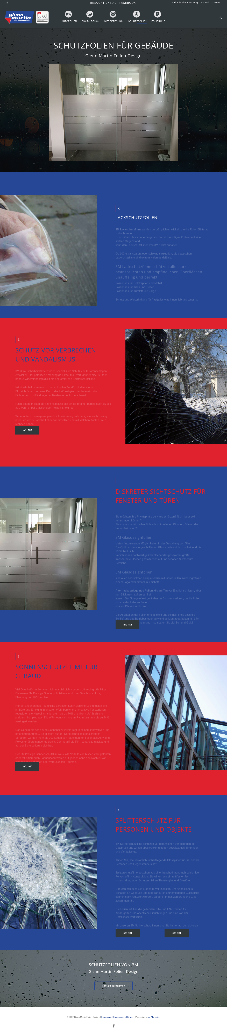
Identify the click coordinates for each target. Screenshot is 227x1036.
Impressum (106, 1017)
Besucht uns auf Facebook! (113, 2)
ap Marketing (154, 1017)
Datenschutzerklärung (123, 1017)
